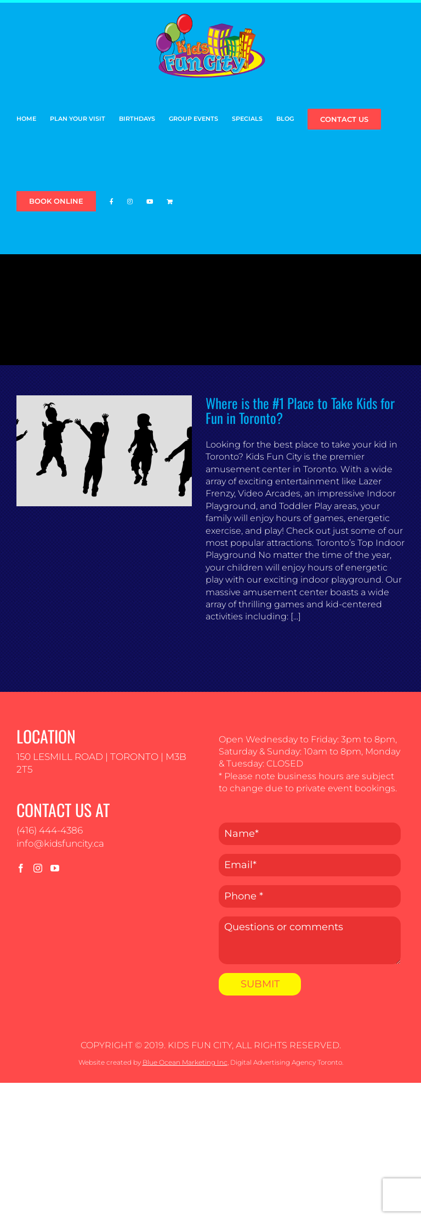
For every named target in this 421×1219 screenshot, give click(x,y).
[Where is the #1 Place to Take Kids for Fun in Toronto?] (104, 450)
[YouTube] (54, 868)
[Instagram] (37, 868)
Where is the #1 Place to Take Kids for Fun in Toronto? (300, 410)
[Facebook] (20, 868)
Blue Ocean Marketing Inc (185, 1062)
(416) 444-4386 (49, 830)
